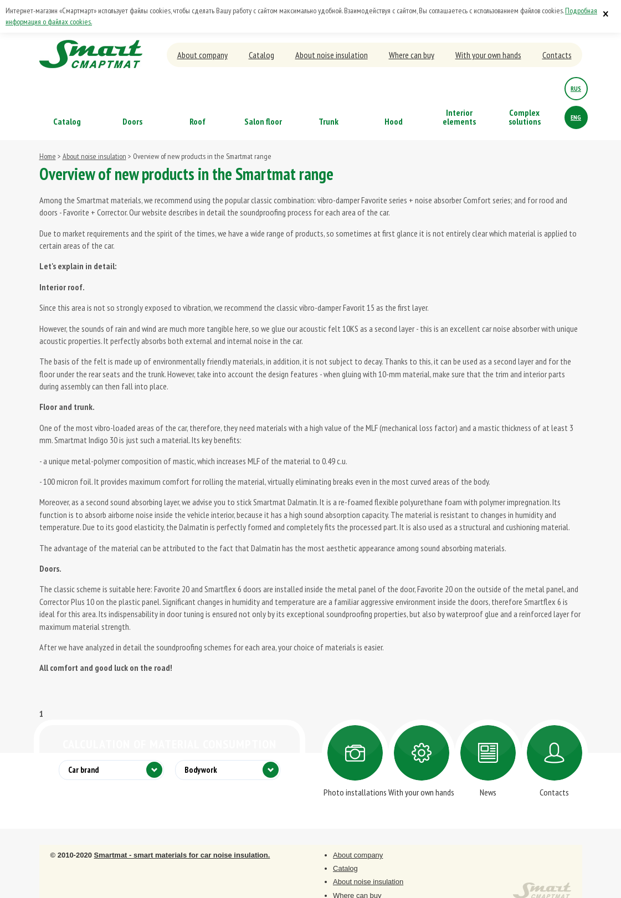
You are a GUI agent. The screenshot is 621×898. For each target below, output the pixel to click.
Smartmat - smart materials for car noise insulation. (182, 855)
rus (576, 88)
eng (576, 117)
